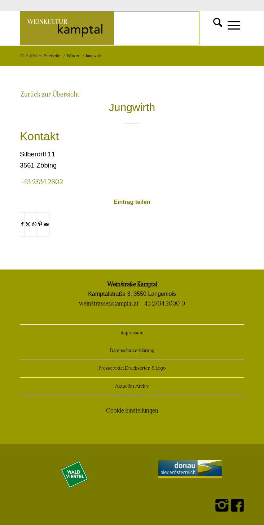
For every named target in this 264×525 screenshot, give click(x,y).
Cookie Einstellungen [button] (132, 411)
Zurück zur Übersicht (50, 94)
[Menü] (230, 28)
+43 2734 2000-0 (163, 304)
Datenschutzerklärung (132, 350)
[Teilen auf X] (28, 224)
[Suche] (211, 22)
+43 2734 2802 (42, 182)
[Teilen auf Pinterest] (40, 224)
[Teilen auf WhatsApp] (34, 224)
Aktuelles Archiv (132, 386)
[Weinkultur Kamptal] (109, 28)
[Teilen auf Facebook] (22, 224)
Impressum (132, 333)
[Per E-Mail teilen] (46, 224)
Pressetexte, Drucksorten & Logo (132, 368)
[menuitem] (211, 22)
